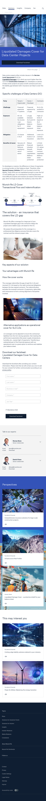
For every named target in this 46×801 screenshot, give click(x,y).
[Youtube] (12, 760)
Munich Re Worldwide (8, 749)
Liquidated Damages (9, 79)
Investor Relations (7, 730)
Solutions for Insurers (8, 723)
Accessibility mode (10, 790)
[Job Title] (23, 401)
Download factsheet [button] (16, 416)
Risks (3, 716)
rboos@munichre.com (15, 448)
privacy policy (6, 370)
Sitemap (4, 781)
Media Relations (6, 734)
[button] (4, 8)
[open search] (43, 8)
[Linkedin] (5, 760)
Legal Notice (5, 777)
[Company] (23, 395)
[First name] (23, 376)
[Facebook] (26, 760)
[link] (19, 8)
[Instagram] (19, 760)
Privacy (4, 770)
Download (12, 450)
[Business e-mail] (23, 388)
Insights (4, 727)
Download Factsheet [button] (23, 62)
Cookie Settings (6, 774)
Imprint (4, 784)
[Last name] (23, 382)
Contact (4, 766)
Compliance (5, 738)
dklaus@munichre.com (15, 467)
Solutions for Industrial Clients (10, 720)
